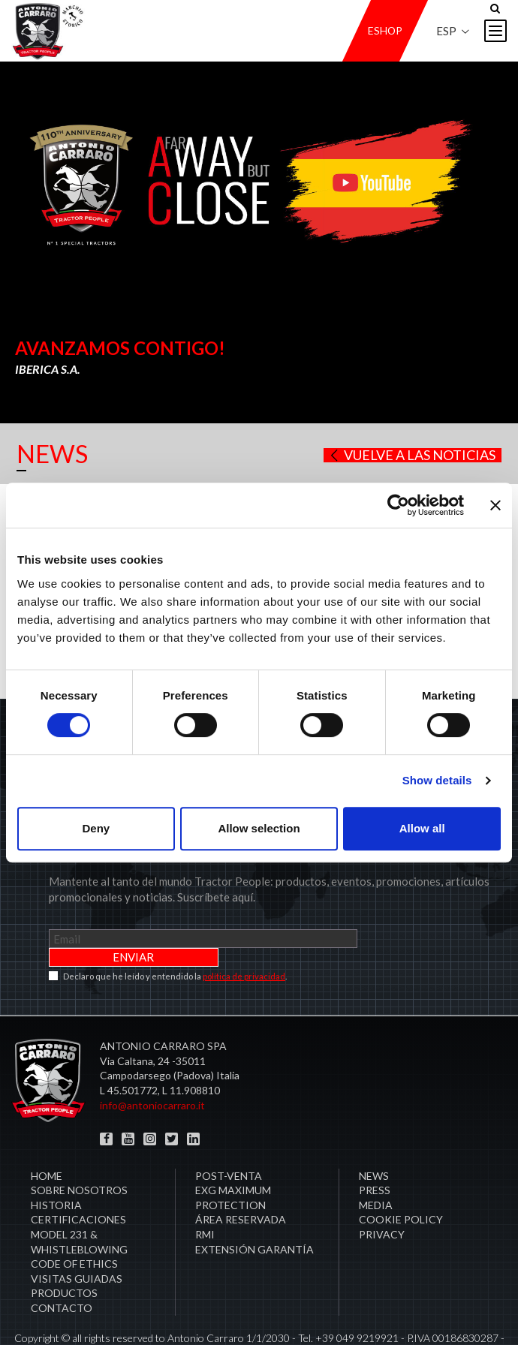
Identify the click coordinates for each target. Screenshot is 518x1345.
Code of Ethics (74, 1226)
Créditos (259, 1314)
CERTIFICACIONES (78, 1181)
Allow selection (259, 828)
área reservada (240, 1181)
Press (374, 1152)
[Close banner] (495, 505)
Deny (96, 828)
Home (46, 1138)
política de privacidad (244, 938)
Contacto (61, 1270)
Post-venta (228, 1138)
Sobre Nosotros (79, 1152)
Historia (56, 1167)
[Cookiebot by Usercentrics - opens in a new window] (398, 505)
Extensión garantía (254, 1211)
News (374, 1138)
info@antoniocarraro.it (152, 1067)
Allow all (422, 828)
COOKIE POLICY (401, 1181)
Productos (64, 1255)
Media (376, 1167)
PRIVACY (382, 1196)
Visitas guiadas (76, 1241)
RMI (205, 1196)
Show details (437, 780)
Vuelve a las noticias (411, 455)
